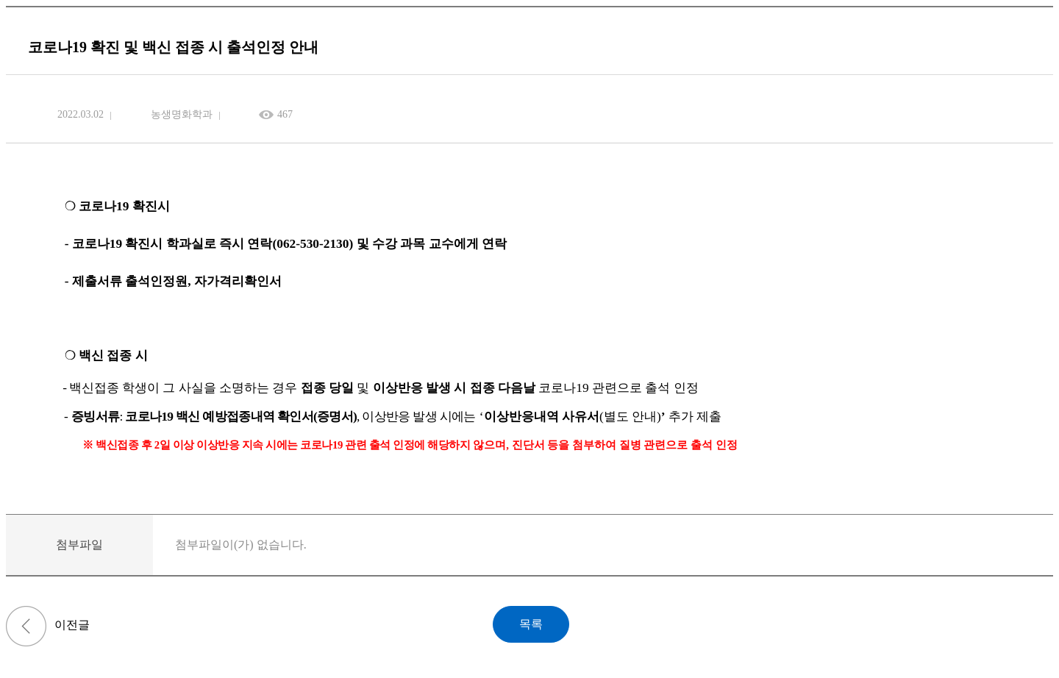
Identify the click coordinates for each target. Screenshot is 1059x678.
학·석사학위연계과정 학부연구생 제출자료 (26, 626)
